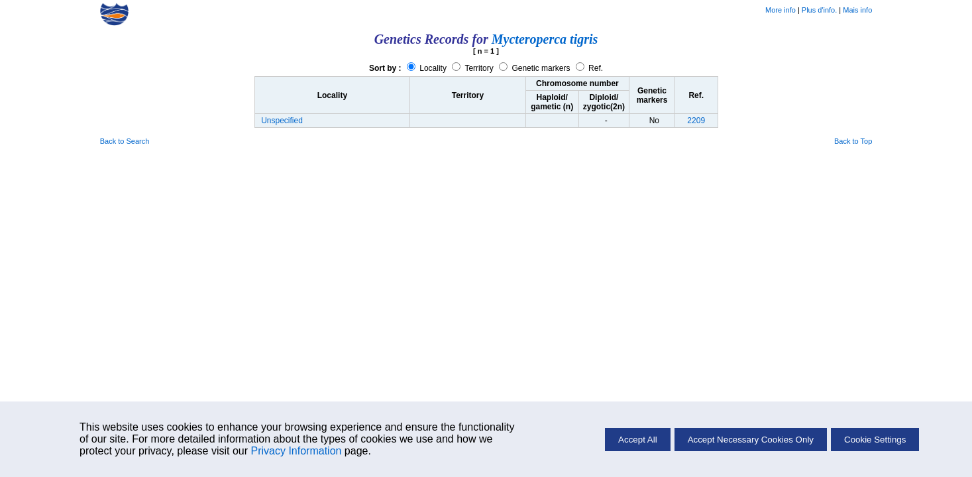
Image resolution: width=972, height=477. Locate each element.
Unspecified (282, 120)
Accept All (637, 440)
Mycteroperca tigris (545, 39)
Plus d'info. (819, 10)
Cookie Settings (875, 440)
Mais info (857, 10)
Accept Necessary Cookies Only (751, 440)
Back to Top (853, 141)
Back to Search (125, 141)
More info (780, 10)
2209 (696, 120)
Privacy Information (295, 450)
